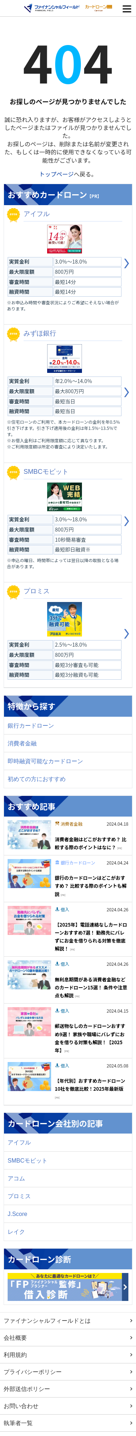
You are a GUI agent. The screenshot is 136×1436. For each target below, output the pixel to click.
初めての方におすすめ (37, 779)
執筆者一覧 (18, 1423)
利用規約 (15, 1355)
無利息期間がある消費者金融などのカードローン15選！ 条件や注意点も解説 (91, 987)
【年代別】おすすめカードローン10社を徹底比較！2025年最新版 (90, 1088)
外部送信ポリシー (27, 1389)
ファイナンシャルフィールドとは (47, 1320)
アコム (16, 1178)
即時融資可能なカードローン (45, 761)
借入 (65, 909)
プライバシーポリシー (33, 1372)
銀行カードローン (31, 725)
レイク (16, 1231)
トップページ (56, 174)
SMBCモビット (28, 1160)
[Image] (29, 833)
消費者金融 (22, 743)
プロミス (19, 1196)
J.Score (17, 1214)
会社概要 (15, 1338)
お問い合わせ (21, 1406)
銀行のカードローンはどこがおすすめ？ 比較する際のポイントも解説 (91, 885)
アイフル (19, 1142)
